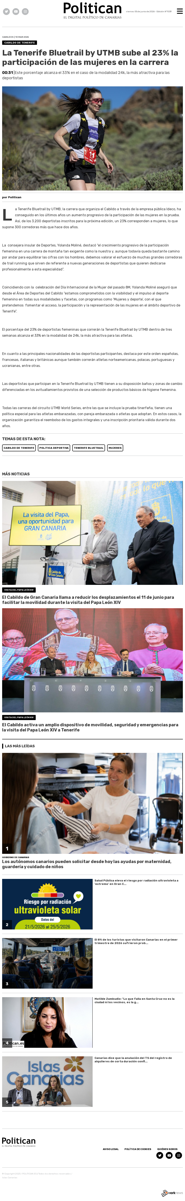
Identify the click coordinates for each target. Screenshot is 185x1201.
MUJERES (115, 447)
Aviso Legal (111, 1149)
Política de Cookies (137, 1149)
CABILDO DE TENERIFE (19, 447)
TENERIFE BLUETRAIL (89, 447)
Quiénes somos (167, 1149)
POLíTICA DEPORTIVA (54, 447)
